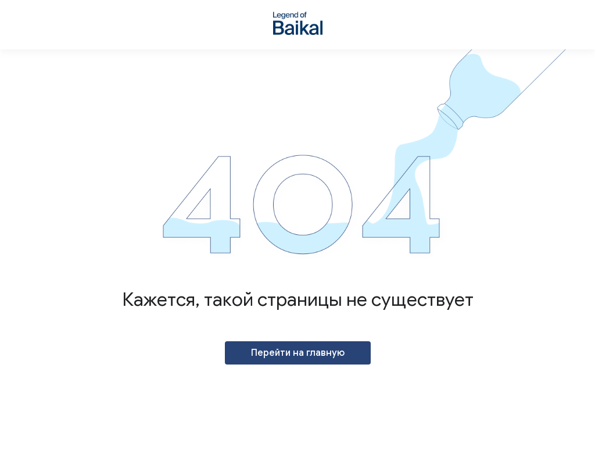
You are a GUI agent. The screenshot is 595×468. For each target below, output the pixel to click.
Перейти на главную (298, 353)
